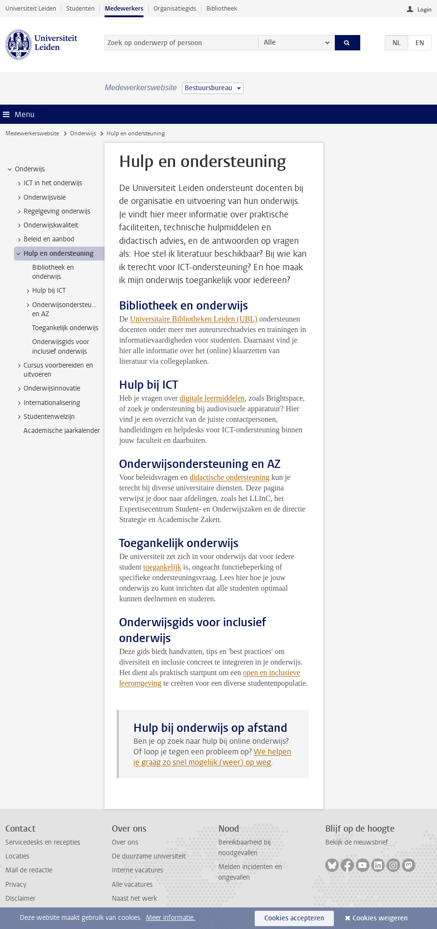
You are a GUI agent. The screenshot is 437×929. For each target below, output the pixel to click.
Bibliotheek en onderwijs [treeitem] (53, 272)
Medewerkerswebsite (32, 133)
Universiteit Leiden (30, 8)
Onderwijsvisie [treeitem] (40, 197)
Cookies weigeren (380, 918)
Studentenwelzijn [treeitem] (44, 417)
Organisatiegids (175, 8)
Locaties (17, 856)
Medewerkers (124, 8)
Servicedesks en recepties (42, 842)
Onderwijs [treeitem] (25, 169)
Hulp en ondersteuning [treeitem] (54, 254)
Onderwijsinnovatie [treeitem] (47, 388)
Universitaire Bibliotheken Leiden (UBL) (193, 319)
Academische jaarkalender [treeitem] (62, 430)
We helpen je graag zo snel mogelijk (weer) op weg (212, 757)
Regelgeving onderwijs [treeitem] (52, 211)
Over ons (125, 842)
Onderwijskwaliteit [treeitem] (46, 225)
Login (424, 9)
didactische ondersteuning (229, 477)
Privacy (15, 884)
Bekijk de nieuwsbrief (356, 842)
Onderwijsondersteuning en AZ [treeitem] (64, 309)
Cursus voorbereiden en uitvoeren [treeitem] (53, 370)
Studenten (80, 8)
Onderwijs (83, 133)
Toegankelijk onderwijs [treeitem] (65, 328)
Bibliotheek (221, 8)
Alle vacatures (132, 884)
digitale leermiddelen (212, 398)
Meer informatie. (170, 917)
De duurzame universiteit (149, 856)
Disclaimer (20, 898)
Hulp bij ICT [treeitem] (44, 291)
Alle (270, 42)
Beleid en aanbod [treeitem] (44, 239)
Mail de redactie (28, 870)
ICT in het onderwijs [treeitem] (48, 183)
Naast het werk (134, 898)
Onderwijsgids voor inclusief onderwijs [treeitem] (60, 346)
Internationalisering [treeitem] (47, 403)
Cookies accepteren (294, 918)
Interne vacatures (137, 870)
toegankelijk (162, 567)
